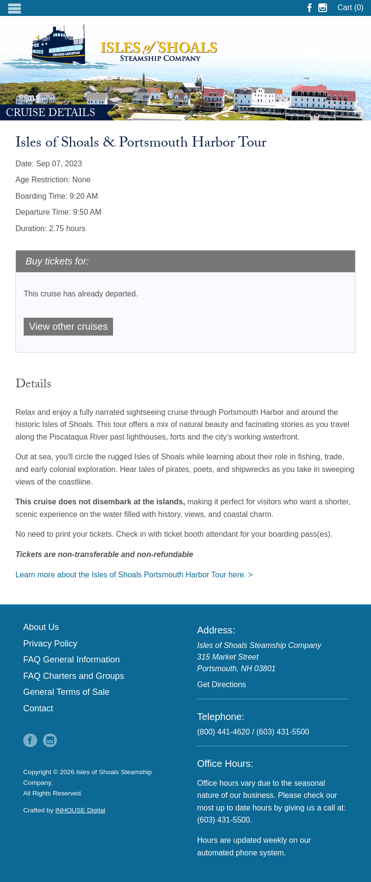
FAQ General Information (71, 659)
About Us (41, 627)
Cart (350, 7)
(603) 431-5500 (283, 732)
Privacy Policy (50, 643)
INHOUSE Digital (81, 810)
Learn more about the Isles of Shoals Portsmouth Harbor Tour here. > (134, 575)
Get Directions (221, 684)
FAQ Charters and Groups (73, 676)
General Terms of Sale (66, 692)
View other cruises (68, 326)
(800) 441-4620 (223, 732)
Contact (38, 708)
